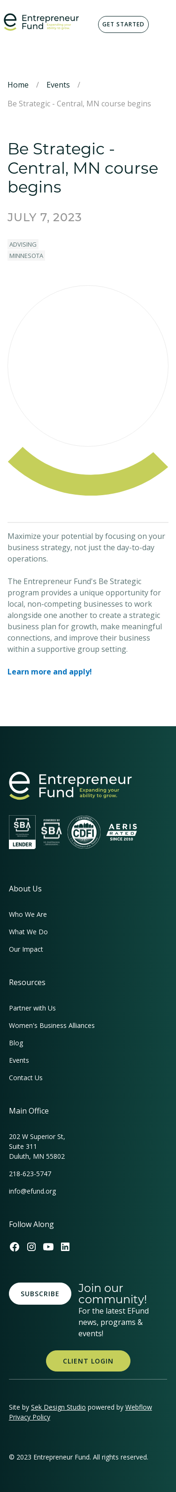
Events (58, 85)
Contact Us (26, 1077)
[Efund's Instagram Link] (31, 1246)
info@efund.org (32, 1191)
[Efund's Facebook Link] (14, 1246)
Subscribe (40, 1293)
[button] (161, 24)
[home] (41, 22)
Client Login (88, 1360)
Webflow (138, 1407)
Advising (23, 244)
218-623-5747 (30, 1173)
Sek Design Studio (58, 1407)
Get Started (123, 24)
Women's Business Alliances (52, 1025)
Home (18, 85)
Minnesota (26, 255)
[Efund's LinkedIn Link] (65, 1246)
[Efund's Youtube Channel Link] (48, 1246)
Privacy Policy (29, 1416)
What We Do (28, 931)
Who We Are (28, 914)
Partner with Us (32, 1007)
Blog (16, 1042)
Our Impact (26, 949)
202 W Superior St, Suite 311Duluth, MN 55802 (37, 1146)
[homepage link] (70, 785)
